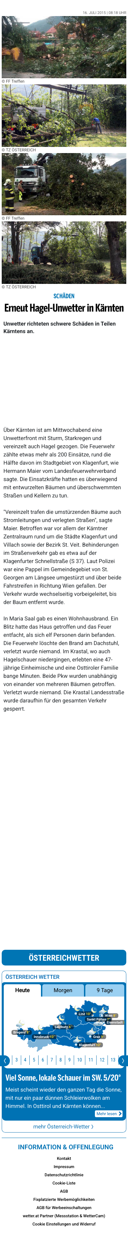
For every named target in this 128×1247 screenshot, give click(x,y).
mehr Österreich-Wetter (64, 1126)
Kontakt (64, 1158)
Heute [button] (22, 990)
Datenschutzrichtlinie (64, 1175)
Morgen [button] (63, 990)
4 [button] (29, 1060)
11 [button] (95, 1060)
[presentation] (5, 1060)
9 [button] (74, 1060)
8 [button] (65, 1060)
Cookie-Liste (64, 1183)
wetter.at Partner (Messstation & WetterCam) (64, 1216)
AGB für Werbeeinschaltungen (64, 1207)
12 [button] (106, 1060)
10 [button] (84, 1060)
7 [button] (56, 1060)
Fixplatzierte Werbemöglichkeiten (64, 1199)
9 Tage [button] (105, 990)
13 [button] (117, 1060)
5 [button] (38, 1060)
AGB (64, 1191)
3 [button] (21, 1060)
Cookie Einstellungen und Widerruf (64, 1224)
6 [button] (47, 1060)
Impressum (64, 1166)
